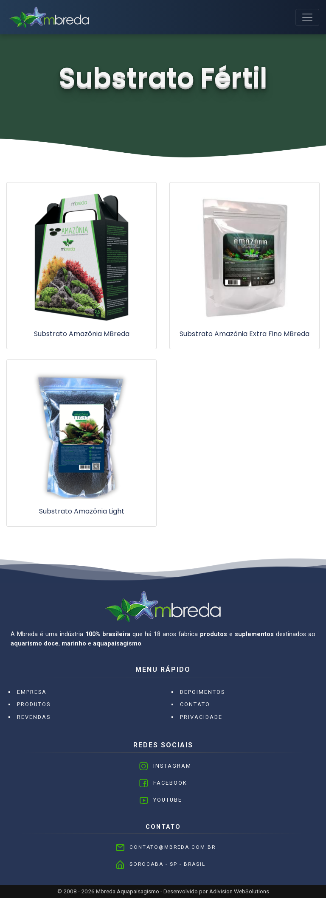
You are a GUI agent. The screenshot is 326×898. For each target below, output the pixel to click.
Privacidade (201, 717)
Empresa (32, 692)
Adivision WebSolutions (239, 891)
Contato (195, 704)
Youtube (167, 800)
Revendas (34, 717)
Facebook (170, 783)
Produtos (34, 704)
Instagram (172, 766)
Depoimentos (202, 692)
